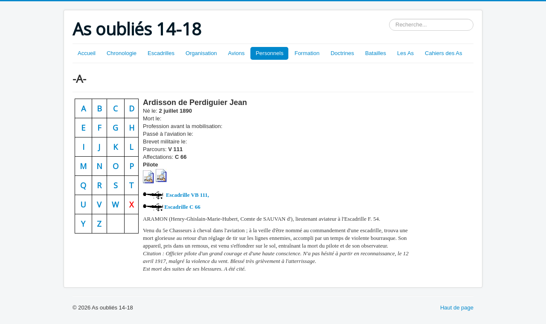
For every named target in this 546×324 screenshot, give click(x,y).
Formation (306, 53)
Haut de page (456, 307)
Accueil (87, 53)
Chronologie (121, 53)
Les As (405, 53)
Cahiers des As (443, 53)
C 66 (182, 207)
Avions (236, 53)
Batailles (375, 53)
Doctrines (342, 53)
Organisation (201, 53)
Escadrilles (161, 53)
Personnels (269, 53)
